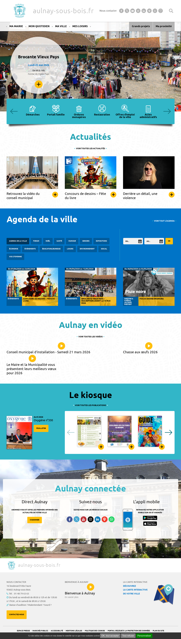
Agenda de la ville (18, 241)
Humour (72, 241)
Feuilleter (41, 428)
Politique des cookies (95, 631)
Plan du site (158, 631)
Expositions (101, 241)
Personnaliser (144, 636)
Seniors (85, 241)
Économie (13, 249)
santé (59, 241)
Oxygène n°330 (43, 420)
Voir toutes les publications (90, 405)
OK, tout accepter (110, 636)
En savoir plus (39, 84)
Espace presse (23, 631)
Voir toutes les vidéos (90, 337)
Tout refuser (128, 636)
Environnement (87, 249)
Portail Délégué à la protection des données (129, 631)
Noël (48, 241)
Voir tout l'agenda (164, 221)
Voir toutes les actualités (90, 148)
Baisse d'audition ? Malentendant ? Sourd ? (30, 605)
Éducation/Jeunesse (51, 249)
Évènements (30, 249)
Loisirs (70, 249)
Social (104, 249)
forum (36, 241)
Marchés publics (40, 631)
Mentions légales (74, 631)
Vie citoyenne (15, 257)
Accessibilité (57, 631)
